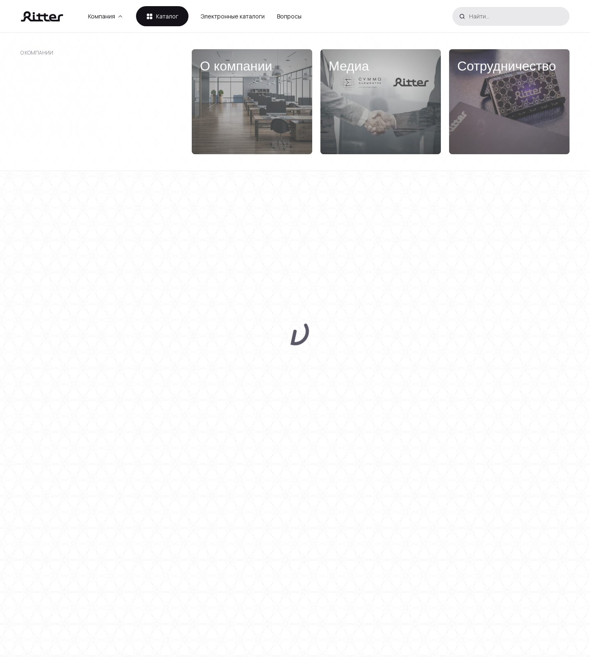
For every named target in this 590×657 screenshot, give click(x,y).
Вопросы (289, 16)
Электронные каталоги (233, 16)
